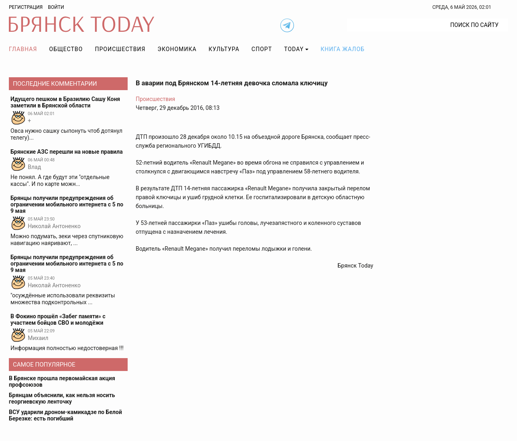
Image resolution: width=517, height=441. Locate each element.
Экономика (176, 49)
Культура (224, 49)
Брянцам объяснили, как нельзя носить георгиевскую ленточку (62, 398)
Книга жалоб (342, 49)
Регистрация (26, 7)
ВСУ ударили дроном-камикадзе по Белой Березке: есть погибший (65, 415)
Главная (23, 49)
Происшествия (120, 49)
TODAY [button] (294, 49)
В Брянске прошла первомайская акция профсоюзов (62, 381)
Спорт (262, 49)
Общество (66, 49)
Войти (56, 7)
